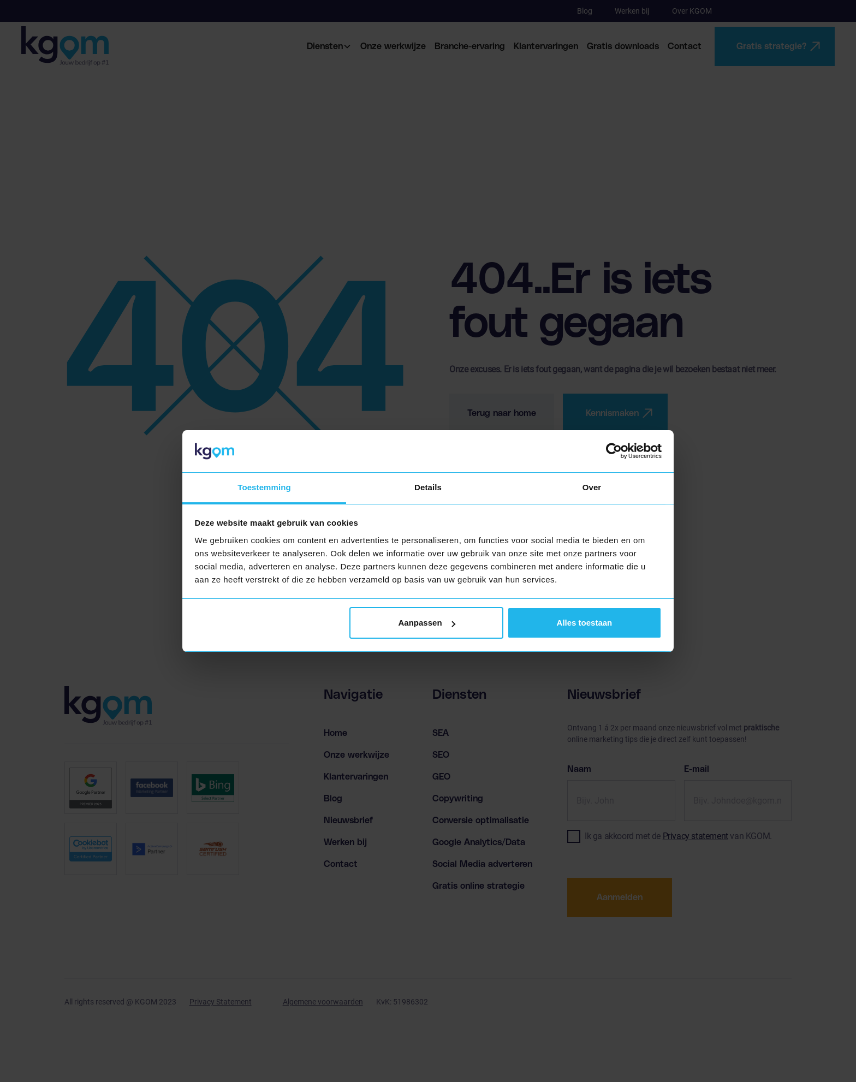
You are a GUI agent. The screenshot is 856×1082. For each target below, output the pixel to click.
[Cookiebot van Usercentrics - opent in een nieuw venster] (614, 451)
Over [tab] (592, 487)
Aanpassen (427, 622)
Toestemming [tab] (264, 487)
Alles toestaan (585, 622)
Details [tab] (428, 487)
